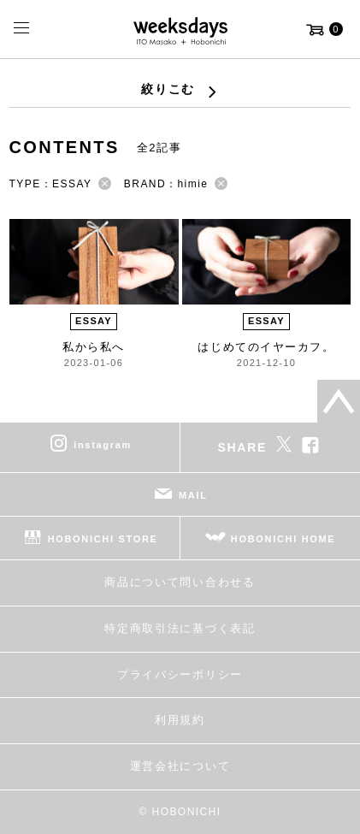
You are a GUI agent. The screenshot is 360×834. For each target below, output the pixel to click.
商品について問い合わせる (179, 582)
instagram (103, 445)
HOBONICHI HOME (283, 539)
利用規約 (180, 719)
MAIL (193, 495)
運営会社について (180, 766)
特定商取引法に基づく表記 (179, 628)
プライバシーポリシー (180, 674)
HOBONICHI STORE (103, 539)
